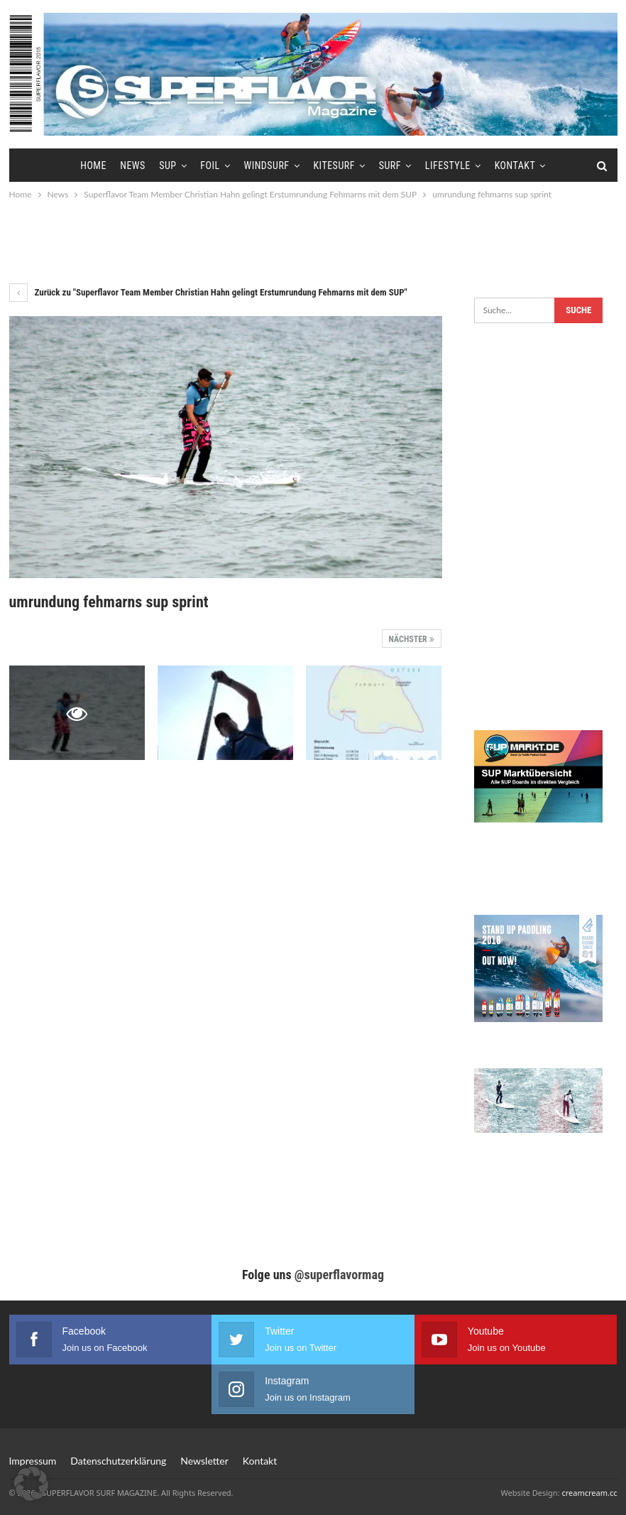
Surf (390, 165)
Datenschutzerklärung (118, 1461)
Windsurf (266, 165)
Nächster (411, 639)
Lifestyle (448, 165)
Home (93, 165)
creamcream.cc (589, 1492)
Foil (209, 165)
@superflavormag (339, 1274)
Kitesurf (333, 165)
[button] (31, 1483)
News (132, 165)
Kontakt (515, 165)
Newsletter (204, 1461)
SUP (167, 165)
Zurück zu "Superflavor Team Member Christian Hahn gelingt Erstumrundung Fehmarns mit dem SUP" (208, 292)
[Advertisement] (313, 241)
